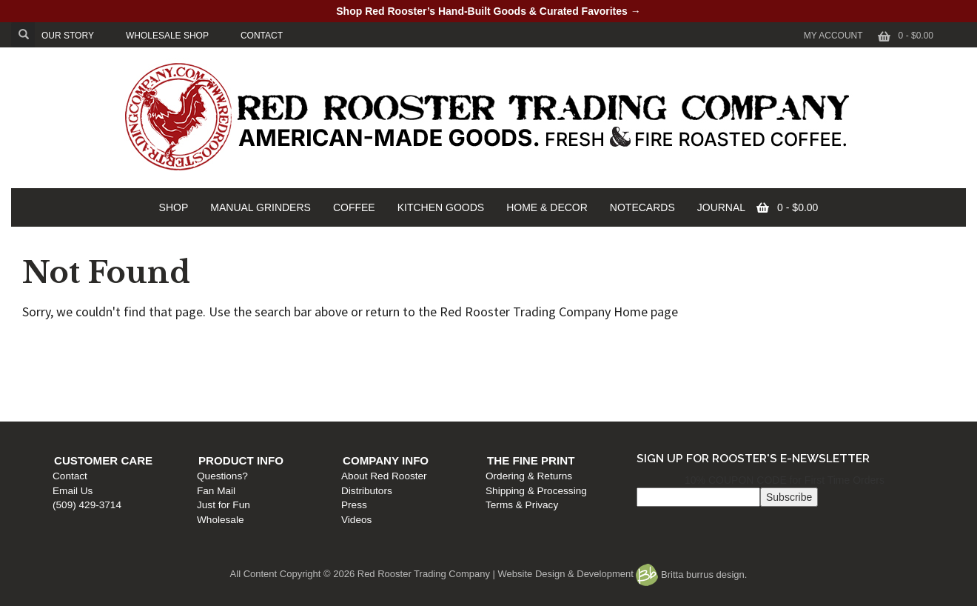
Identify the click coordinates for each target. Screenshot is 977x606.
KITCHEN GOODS (440, 207)
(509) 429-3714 (94, 390)
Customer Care (110, 345)
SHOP (174, 207)
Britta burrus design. (691, 574)
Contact (77, 361)
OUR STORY (67, 35)
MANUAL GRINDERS (260, 207)
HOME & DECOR (547, 207)
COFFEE (354, 207)
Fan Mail (296, 375)
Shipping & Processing (760, 375)
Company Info (537, 345)
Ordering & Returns (753, 361)
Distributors (518, 375)
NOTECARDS (642, 207)
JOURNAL (721, 207)
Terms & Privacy (746, 390)
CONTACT (262, 35)
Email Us (80, 375)
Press (506, 390)
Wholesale (300, 404)
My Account (833, 35)
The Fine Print (755, 345)
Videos (508, 404)
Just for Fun (303, 390)
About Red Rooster (536, 361)
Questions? (302, 361)
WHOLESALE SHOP (167, 35)
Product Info (320, 345)
